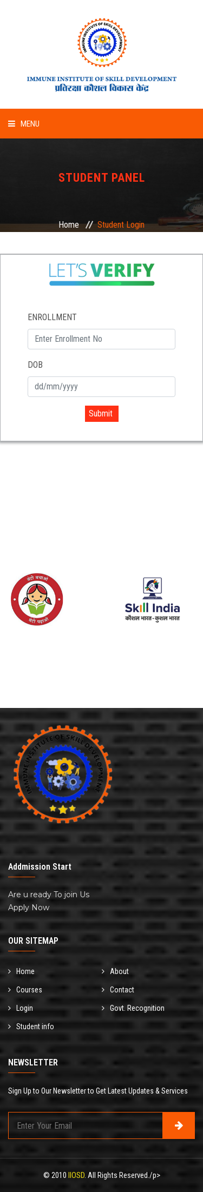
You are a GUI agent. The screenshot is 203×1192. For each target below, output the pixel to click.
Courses (25, 989)
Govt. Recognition (133, 1008)
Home (68, 225)
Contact (118, 989)
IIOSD (76, 1175)
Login (20, 1008)
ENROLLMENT (52, 317)
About (115, 971)
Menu (24, 124)
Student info (31, 1026)
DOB (35, 365)
